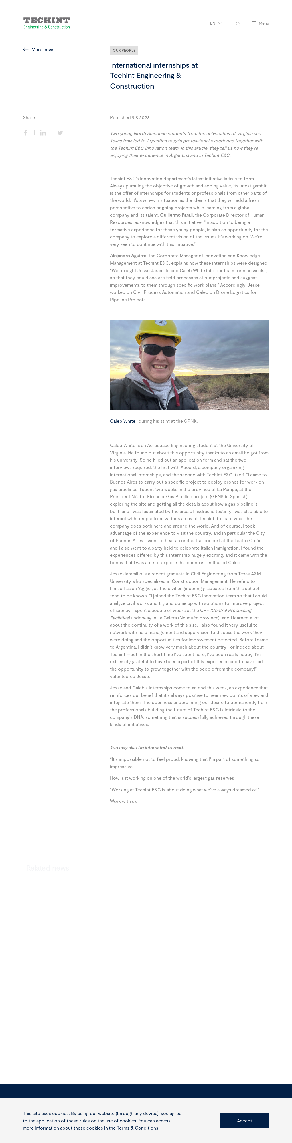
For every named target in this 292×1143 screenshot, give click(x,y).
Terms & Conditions (137, 1127)
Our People (124, 50)
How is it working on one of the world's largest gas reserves (172, 778)
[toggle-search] (238, 23)
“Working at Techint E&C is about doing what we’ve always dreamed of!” (184, 789)
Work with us (123, 801)
